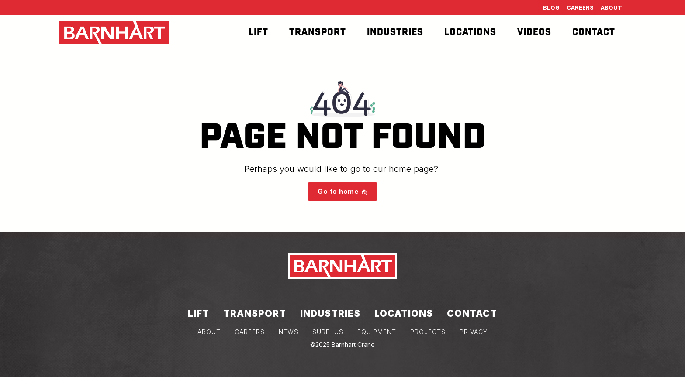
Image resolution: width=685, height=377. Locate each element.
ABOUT (209, 332)
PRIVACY (474, 332)
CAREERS (250, 332)
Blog (551, 7)
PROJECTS (428, 332)
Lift (258, 32)
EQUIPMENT (376, 332)
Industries (395, 32)
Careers (580, 7)
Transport (317, 32)
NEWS (288, 332)
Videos (534, 32)
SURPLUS (327, 332)
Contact (593, 32)
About (611, 7)
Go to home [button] (342, 191)
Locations (470, 32)
